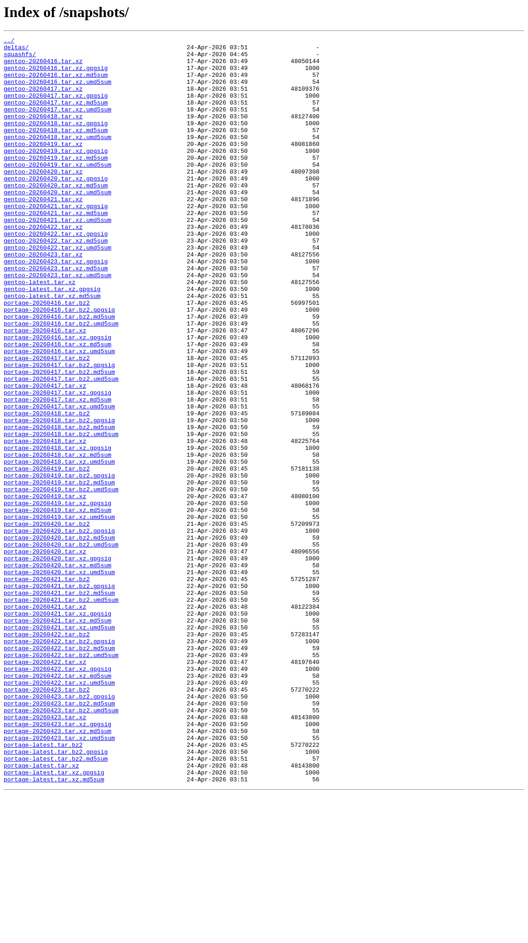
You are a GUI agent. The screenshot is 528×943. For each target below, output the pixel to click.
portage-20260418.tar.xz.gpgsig (57, 530)
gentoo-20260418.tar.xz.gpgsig (56, 141)
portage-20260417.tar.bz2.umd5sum (61, 447)
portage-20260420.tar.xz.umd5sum (59, 679)
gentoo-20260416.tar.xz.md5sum (56, 83)
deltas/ (16, 50)
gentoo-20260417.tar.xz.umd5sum (57, 124)
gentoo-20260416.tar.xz (43, 66)
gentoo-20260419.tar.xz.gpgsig (56, 174)
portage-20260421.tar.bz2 (47, 688)
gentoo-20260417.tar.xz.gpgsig (56, 108)
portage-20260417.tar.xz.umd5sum (59, 481)
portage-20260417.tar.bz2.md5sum (59, 439)
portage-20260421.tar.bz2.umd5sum (61, 713)
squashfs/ (20, 58)
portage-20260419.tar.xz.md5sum (57, 605)
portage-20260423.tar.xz (45, 854)
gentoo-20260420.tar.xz (43, 199)
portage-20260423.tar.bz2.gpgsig (59, 829)
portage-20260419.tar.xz (45, 588)
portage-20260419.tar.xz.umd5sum (59, 613)
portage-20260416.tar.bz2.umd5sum (61, 381)
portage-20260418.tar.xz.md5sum (57, 539)
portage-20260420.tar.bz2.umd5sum (61, 646)
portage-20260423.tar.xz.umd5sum (59, 878)
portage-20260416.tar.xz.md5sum (57, 406)
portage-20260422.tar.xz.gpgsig (57, 796)
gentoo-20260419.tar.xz (43, 166)
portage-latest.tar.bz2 (43, 887)
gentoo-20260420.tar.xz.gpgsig (56, 207)
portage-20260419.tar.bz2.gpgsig (59, 563)
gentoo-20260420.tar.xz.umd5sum (57, 224)
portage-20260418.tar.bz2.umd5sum (61, 514)
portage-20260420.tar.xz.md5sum (57, 671)
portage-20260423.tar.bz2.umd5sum (61, 845)
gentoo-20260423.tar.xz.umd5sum (57, 323)
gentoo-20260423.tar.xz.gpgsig (56, 307)
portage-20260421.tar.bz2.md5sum (59, 704)
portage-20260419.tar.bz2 (47, 555)
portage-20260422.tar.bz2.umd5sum (61, 779)
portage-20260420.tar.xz (45, 655)
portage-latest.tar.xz (41, 912)
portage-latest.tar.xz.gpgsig (54, 920)
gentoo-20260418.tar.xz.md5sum (56, 149)
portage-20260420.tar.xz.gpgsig (57, 663)
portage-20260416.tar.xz (45, 389)
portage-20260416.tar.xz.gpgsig (57, 398)
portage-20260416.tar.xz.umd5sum (59, 414)
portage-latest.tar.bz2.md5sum (56, 903)
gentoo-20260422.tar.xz (43, 265)
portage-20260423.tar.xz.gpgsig (57, 862)
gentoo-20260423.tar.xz (43, 298)
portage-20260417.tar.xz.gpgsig (57, 464)
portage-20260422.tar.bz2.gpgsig (59, 762)
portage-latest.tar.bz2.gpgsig (56, 895)
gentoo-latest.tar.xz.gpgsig (52, 340)
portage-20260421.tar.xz (45, 721)
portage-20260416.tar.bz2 (47, 356)
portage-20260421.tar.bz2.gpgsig (59, 696)
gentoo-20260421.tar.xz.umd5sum (57, 257)
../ (9, 41)
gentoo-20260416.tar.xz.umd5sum (57, 91)
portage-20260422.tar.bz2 (47, 754)
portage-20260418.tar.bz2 (47, 489)
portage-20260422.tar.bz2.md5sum (59, 771)
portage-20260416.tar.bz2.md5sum (59, 373)
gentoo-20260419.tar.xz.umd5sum (57, 190)
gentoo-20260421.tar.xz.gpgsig (56, 240)
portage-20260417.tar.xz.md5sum (57, 472)
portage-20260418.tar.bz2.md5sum (59, 505)
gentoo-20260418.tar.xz (43, 132)
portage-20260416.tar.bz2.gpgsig (59, 365)
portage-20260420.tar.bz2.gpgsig (59, 630)
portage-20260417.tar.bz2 (47, 423)
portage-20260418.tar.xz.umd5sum (59, 547)
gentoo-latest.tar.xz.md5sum (52, 348)
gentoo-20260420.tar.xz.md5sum (56, 215)
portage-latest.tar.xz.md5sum (54, 928)
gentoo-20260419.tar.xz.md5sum (56, 182)
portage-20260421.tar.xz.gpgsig (57, 729)
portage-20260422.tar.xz (45, 787)
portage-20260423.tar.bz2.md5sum (59, 837)
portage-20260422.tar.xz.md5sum (57, 804)
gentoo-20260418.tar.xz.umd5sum (57, 157)
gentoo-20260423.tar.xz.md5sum (56, 315)
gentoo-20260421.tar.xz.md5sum (56, 248)
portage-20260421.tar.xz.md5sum (57, 737)
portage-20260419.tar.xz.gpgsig (57, 597)
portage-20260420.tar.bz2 (47, 621)
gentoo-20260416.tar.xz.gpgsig (56, 74)
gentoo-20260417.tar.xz (43, 99)
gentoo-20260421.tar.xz (43, 232)
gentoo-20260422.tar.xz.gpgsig (56, 273)
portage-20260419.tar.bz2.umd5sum (61, 580)
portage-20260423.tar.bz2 (47, 820)
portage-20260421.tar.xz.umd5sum (59, 746)
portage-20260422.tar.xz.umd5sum (59, 812)
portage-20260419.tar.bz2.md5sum (59, 572)
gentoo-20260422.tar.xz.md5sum (56, 282)
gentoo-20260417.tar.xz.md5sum (56, 116)
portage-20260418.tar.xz (45, 522)
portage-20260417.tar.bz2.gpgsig (59, 431)
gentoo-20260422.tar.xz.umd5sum (57, 290)
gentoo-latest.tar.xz (39, 331)
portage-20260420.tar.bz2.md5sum (59, 638)
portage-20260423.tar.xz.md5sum (57, 870)
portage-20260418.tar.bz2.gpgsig (59, 497)
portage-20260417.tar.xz (45, 456)
